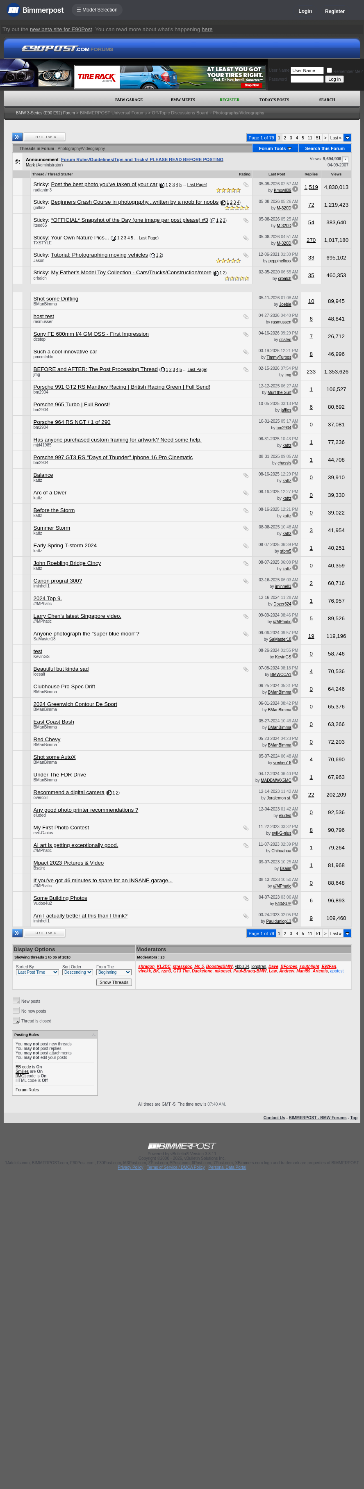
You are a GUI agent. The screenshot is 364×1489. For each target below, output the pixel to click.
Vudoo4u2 (43, 903)
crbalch (40, 278)
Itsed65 (40, 225)
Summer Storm (52, 528)
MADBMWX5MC (276, 780)
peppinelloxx (279, 261)
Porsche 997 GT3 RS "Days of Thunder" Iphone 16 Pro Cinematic (113, 457)
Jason (39, 260)
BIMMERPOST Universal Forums (113, 112)
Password (278, 79)
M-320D (284, 208)
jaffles (286, 410)
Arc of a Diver (50, 493)
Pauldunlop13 (278, 921)
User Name (279, 70)
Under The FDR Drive (60, 775)
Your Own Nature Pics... (80, 238)
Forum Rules (27, 1090)
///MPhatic (43, 603)
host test (44, 316)
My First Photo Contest (61, 827)
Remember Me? (345, 71)
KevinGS (42, 656)
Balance (43, 475)
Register (335, 11)
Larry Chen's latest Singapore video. (77, 616)
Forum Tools (272, 148)
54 (311, 222)
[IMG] (20, 1076)
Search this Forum (325, 148)
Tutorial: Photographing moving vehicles (99, 255)
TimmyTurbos (278, 357)
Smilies (22, 1071)
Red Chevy (47, 739)
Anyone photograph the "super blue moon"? (86, 634)
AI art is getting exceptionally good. (76, 845)
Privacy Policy (130, 1167)
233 (311, 372)
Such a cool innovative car (66, 351)
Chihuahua (281, 851)
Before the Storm (54, 510)
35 (311, 275)
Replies (311, 174)
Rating (244, 174)
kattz (287, 445)
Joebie (285, 304)
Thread (38, 174)
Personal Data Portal (227, 1167)
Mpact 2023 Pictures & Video (69, 863)
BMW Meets (183, 100)
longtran (258, 966)
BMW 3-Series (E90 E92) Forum (45, 113)
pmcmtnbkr (44, 357)
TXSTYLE (43, 243)
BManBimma (45, 304)
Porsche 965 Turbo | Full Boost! (72, 404)
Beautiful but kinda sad (61, 669)
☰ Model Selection (97, 10)
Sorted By (25, 967)
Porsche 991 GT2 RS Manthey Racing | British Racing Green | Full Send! (122, 387)
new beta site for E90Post (61, 29)
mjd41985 (43, 445)
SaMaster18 (45, 639)
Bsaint (39, 868)
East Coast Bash (54, 722)
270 (311, 240)
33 (311, 258)
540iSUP (283, 904)
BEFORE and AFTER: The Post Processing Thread (96, 369)
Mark (30, 165)
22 (311, 795)
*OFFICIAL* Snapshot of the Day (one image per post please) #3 (129, 220)
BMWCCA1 (281, 674)
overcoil (41, 797)
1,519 (311, 187)
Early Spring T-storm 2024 (65, 545)
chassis (284, 463)
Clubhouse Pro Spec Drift (64, 686)
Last (335, 138)
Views (336, 174)
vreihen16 (282, 762)
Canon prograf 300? (58, 581)
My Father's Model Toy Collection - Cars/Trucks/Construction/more (131, 272)
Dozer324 (282, 604)
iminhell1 (42, 586)
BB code (23, 1067)
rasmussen (44, 321)
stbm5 (285, 551)
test (38, 651)
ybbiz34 (242, 966)
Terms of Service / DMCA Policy (176, 1167)
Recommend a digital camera (69, 792)
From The (105, 967)
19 (311, 636)
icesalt (39, 674)
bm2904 (41, 392)
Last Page (196, 184)
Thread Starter (60, 174)
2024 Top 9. (48, 598)
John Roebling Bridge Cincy (67, 563)
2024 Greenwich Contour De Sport (75, 704)
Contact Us (274, 1118)
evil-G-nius (43, 833)
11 (310, 138)
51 (318, 138)
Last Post (276, 174)
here (207, 29)
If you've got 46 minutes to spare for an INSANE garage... (103, 880)
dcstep (40, 339)
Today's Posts (274, 100)
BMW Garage (129, 100)
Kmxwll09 (282, 190)
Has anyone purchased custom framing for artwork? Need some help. (118, 440)
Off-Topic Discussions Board (180, 112)
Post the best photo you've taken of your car (104, 184)
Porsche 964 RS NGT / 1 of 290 (72, 422)
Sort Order (72, 967)
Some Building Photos (60, 898)
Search (327, 100)
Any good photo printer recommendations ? (86, 810)
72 (311, 205)
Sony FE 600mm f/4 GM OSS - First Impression (91, 334)
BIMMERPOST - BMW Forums (318, 1118)
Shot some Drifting (56, 299)
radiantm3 (43, 190)
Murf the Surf (279, 392)
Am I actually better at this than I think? (81, 916)
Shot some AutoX (55, 757)
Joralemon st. (279, 798)
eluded (40, 815)
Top (354, 1118)
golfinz (40, 207)
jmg (37, 374)
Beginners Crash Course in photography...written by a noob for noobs (135, 202)
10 (311, 301)
